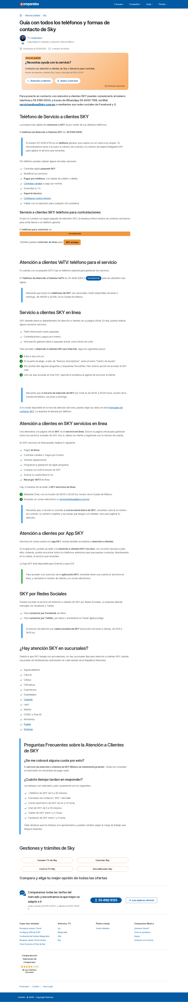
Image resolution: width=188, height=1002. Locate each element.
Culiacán (28, 699)
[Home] (21, 15)
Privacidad (24, 986)
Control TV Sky (47, 869)
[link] (29, 963)
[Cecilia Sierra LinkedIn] (23, 43)
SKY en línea (72, 242)
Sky (59, 940)
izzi (59, 928)
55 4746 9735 (94, 278)
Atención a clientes (39, 80)
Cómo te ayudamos (142, 932)
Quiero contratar (67, 80)
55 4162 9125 (106, 900)
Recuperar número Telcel (30, 928)
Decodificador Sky (102, 869)
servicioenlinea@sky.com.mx (37, 104)
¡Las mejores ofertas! (141, 900)
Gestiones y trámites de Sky (148, 69)
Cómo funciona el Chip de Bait (32, 944)
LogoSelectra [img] (21, 997)
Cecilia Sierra (36, 38)
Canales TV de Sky (47, 860)
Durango (28, 729)
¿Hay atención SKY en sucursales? (151, 57)
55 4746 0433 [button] (75, 234)
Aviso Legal (48, 986)
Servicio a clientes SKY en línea (149, 35)
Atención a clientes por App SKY (150, 47)
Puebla (27, 724)
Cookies (35, 986)
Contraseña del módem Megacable (34, 936)
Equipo (137, 936)
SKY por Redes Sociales (146, 52)
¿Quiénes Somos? (141, 928)
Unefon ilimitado (103, 928)
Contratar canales (33, 183)
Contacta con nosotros (143, 940)
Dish (59, 936)
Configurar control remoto (37, 198)
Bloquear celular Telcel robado (33, 940)
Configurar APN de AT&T (30, 932)
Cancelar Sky (103, 860)
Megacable (62, 932)
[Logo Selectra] (29, 4)
